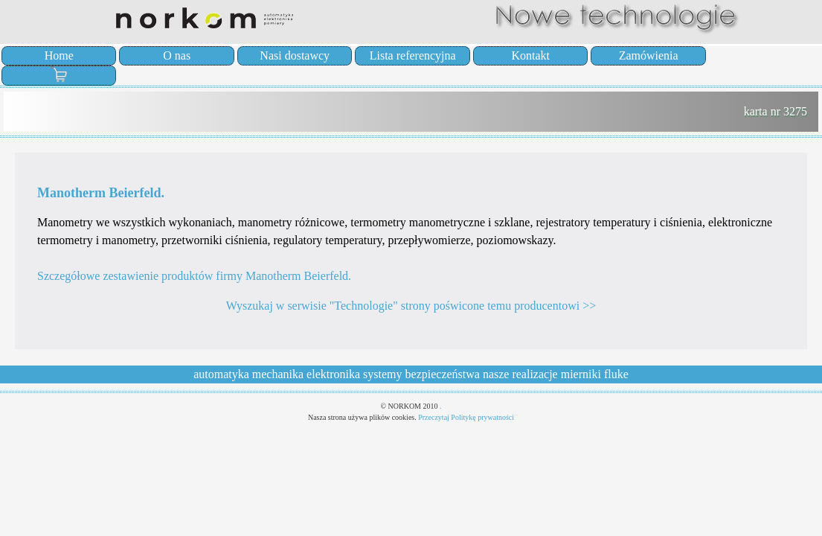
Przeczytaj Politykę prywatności (466, 417)
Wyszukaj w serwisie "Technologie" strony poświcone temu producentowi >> (411, 305)
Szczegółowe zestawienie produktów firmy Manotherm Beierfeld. (194, 275)
